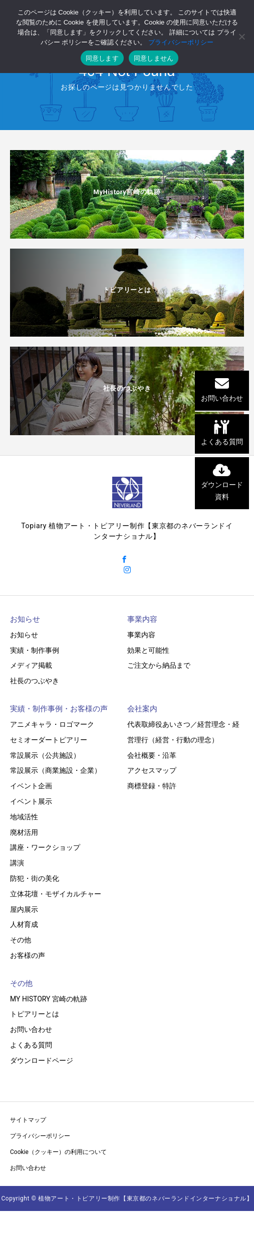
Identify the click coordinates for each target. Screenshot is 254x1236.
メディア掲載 (31, 665)
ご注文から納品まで (158, 665)
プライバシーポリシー (40, 1135)
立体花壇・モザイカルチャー (55, 894)
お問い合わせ (31, 1029)
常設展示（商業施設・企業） (55, 770)
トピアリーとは (34, 1014)
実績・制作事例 (34, 650)
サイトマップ (28, 1119)
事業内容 (141, 635)
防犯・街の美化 (34, 878)
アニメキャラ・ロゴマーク (52, 724)
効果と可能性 (148, 650)
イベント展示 (31, 801)
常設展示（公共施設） (45, 755)
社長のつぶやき (34, 681)
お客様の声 (27, 955)
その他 (20, 940)
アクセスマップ (151, 770)
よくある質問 (31, 1045)
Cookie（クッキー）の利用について (58, 1151)
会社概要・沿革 (151, 755)
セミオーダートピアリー (48, 740)
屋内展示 (24, 909)
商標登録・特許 (151, 786)
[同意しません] (241, 37)
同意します (102, 58)
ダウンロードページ (41, 1060)
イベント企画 (31, 786)
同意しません (154, 58)
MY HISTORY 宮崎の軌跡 (48, 999)
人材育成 (24, 924)
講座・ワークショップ (45, 847)
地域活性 (24, 817)
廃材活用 (24, 832)
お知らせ (24, 635)
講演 (17, 863)
